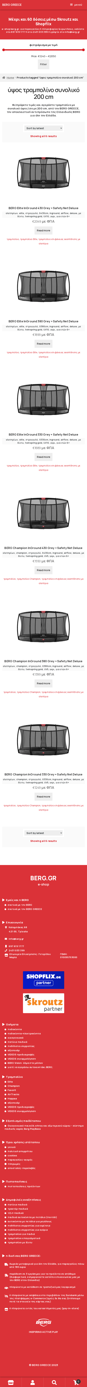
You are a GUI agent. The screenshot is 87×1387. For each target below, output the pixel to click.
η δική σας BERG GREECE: (21, 1256)
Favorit (10, 1090)
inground (54, 213)
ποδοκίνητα (13, 1029)
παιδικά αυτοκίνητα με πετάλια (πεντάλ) (31, 1217)
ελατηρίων (12, 213)
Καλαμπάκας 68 (16, 927)
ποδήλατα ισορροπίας (20, 1046)
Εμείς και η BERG (15, 900)
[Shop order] (43, 128)
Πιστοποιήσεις (14, 1181)
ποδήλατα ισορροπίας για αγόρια (26, 1229)
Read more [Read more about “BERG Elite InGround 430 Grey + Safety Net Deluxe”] (43, 230)
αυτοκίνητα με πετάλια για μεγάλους (28, 1221)
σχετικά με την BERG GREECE (23, 909)
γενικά (10, 1147)
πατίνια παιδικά (16, 1041)
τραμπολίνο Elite (28, 239)
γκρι (52, 216)
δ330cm (43, 439)
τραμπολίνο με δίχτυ (18, 1242)
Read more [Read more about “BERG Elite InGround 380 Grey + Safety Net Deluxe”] (43, 343)
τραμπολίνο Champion (29, 578)
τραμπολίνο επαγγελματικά (22, 1238)
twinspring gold (33, 216)
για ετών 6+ (63, 216)
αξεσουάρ (12, 1050)
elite (21, 213)
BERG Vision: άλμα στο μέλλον (24, 1062)
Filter (43, 64)
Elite (9, 1081)
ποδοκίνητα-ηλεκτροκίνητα (23, 1033)
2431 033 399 (15, 950)
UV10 (46, 216)
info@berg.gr (14, 938)
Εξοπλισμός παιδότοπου (21, 1121)
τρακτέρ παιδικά (16, 1208)
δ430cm (43, 213)
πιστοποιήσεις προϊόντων (22, 1186)
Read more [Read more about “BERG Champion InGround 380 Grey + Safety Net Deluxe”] (43, 683)
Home (10, 77)
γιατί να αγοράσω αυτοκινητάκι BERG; (29, 1067)
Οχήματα (10, 1024)
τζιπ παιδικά (14, 1213)
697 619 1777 (14, 946)
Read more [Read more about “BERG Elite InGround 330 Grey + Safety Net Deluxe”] (43, 457)
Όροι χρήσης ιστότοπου (21, 1142)
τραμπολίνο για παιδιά (20, 1234)
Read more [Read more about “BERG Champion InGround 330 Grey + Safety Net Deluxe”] (43, 796)
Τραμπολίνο (12, 1077)
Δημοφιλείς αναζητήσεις (21, 1200)
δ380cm (43, 326)
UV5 (46, 556)
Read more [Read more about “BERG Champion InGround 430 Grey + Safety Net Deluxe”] (43, 570)
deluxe (73, 213)
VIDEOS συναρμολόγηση (20, 1058)
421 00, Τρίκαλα (16, 931)
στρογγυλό (31, 213)
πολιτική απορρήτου (18, 1151)
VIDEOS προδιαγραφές (20, 1054)
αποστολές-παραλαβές (20, 1168)
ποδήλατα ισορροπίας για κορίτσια (27, 1225)
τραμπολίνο (13, 239)
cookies (11, 1155)
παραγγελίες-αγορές (18, 1159)
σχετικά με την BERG (18, 904)
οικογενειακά (14, 1037)
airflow (64, 213)
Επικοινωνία (12, 922)
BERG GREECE (12, 5)
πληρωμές (12, 1163)
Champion (12, 1085)
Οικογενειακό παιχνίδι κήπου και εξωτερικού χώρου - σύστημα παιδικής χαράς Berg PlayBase (44, 1127)
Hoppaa (11, 1098)
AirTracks (12, 1094)
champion (21, 552)
